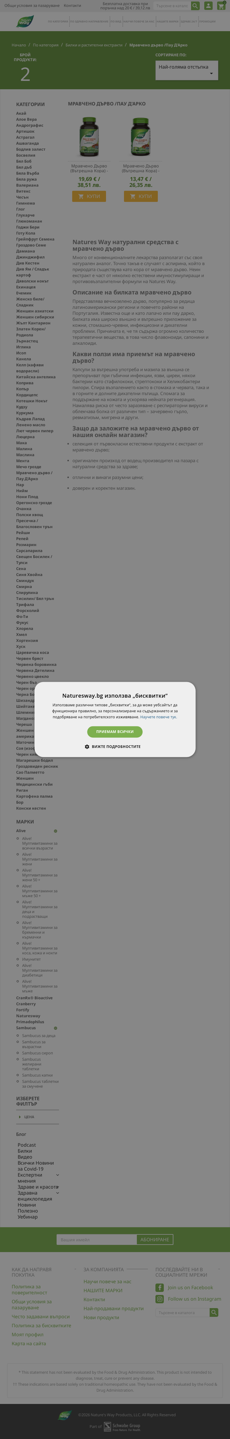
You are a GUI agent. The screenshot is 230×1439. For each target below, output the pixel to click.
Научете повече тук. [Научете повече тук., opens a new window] (158, 717)
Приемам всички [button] (115, 731)
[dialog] (115, 719)
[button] (114, 747)
